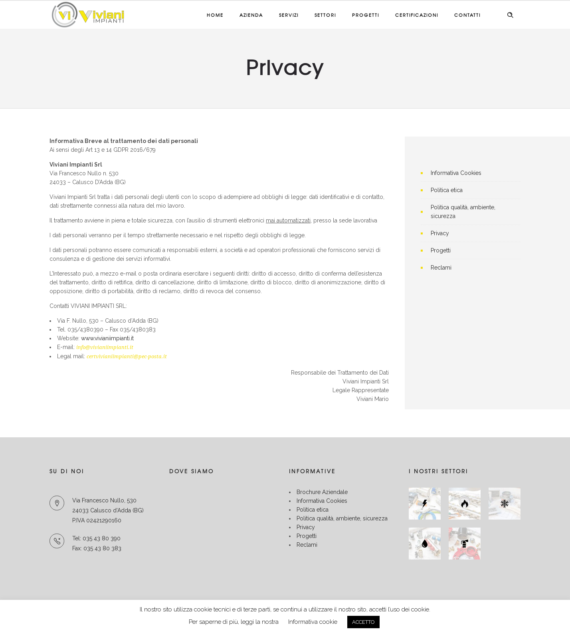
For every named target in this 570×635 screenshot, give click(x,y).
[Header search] (510, 15)
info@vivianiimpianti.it (104, 347)
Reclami (441, 267)
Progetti (365, 15)
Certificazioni (416, 15)
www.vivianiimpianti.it (107, 338)
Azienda (251, 15)
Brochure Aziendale (322, 492)
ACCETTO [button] (363, 622)
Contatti (467, 15)
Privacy (440, 233)
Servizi (289, 15)
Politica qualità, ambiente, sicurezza (342, 518)
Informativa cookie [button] (312, 621)
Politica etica (447, 190)
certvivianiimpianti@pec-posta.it (127, 356)
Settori (325, 15)
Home (215, 15)
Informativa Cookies (456, 173)
